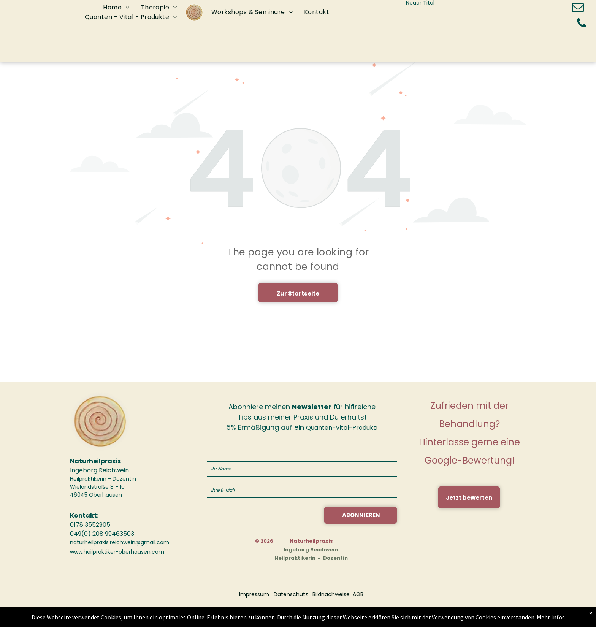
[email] (578, 8)
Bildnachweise (331, 594)
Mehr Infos (539, 617)
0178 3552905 (90, 524)
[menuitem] (116, 8)
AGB (358, 594)
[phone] (581, 24)
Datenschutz (291, 594)
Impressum (254, 594)
